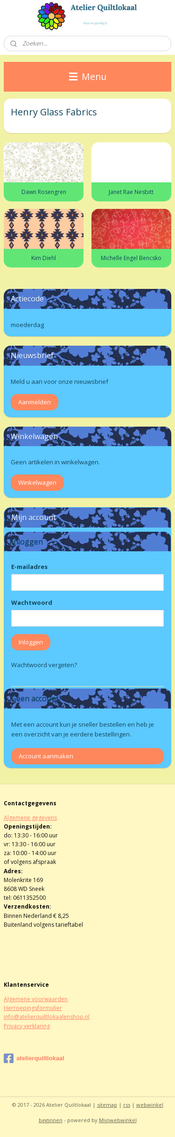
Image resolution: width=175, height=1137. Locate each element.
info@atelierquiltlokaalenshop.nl (47, 1017)
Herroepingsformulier (33, 1008)
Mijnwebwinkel (118, 1120)
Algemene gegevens (30, 818)
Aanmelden (34, 402)
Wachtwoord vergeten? (44, 665)
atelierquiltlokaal (34, 1058)
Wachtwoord (31, 602)
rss (126, 1104)
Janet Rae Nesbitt (131, 191)
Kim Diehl (43, 258)
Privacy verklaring (27, 1026)
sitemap (107, 1104)
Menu (87, 76)
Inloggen (31, 642)
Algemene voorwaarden (36, 999)
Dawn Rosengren (43, 191)
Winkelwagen (37, 482)
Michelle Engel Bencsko (131, 258)
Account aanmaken (46, 756)
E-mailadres (29, 566)
